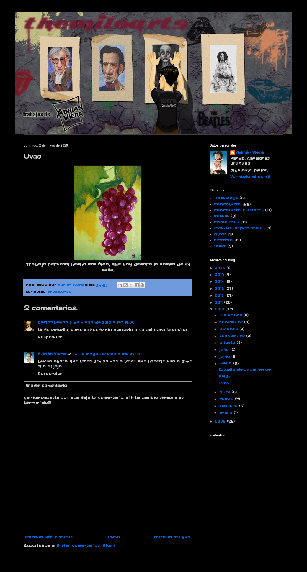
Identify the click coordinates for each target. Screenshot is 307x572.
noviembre (231, 322)
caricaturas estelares (239, 210)
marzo (227, 398)
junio (225, 356)
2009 (221, 421)
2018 (220, 274)
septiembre (232, 335)
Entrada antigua (172, 537)
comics (221, 215)
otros (220, 234)
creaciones (59, 292)
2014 (220, 281)
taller (220, 246)
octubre (229, 328)
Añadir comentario (46, 385)
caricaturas (227, 204)
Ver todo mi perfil (250, 176)
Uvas (223, 383)
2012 (220, 295)
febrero (229, 405)
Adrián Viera (52, 353)
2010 (220, 309)
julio (224, 349)
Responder (50, 337)
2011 (219, 302)
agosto (228, 342)
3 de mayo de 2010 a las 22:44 (107, 353)
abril (225, 392)
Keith (224, 376)
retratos (223, 240)
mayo (226, 363)
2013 (220, 288)
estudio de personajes (239, 228)
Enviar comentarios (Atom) (86, 545)
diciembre (231, 315)
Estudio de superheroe (244, 369)
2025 (220, 267)
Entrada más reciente (49, 537)
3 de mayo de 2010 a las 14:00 (102, 322)
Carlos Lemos (53, 322)
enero (226, 412)
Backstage (226, 197)
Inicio (113, 537)
